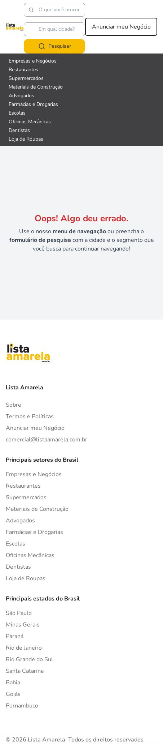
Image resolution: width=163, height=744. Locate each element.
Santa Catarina (25, 671)
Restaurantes (23, 486)
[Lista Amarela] (15, 27)
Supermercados (26, 497)
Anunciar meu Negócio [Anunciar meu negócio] (121, 27)
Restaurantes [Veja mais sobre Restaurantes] (23, 69)
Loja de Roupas (25, 578)
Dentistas (18, 567)
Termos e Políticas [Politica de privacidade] (30, 416)
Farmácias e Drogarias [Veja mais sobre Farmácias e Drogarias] (33, 104)
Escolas (15, 544)
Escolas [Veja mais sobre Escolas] (17, 113)
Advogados (20, 521)
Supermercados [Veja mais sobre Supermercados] (26, 78)
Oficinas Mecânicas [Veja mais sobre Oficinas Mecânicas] (30, 121)
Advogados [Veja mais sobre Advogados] (21, 95)
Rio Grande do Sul (29, 659)
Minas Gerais (23, 625)
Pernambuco (22, 706)
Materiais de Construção (37, 509)
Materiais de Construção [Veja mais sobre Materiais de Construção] (36, 87)
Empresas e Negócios (34, 474)
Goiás (13, 694)
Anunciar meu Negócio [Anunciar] (35, 428)
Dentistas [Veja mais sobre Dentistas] (19, 130)
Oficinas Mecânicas (30, 555)
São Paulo (19, 613)
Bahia (13, 683)
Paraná (14, 636)
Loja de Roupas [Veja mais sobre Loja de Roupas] (26, 139)
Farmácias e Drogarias (34, 532)
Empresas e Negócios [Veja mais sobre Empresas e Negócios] (33, 60)
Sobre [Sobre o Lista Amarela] (13, 405)
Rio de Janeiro (24, 648)
